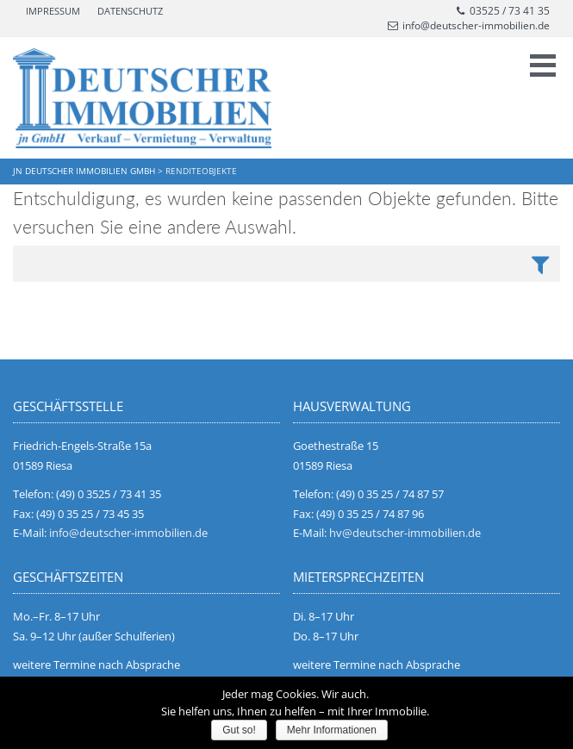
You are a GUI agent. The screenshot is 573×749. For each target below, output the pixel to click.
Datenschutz (130, 10)
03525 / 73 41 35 (502, 10)
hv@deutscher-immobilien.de (405, 532)
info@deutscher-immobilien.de (469, 25)
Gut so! (239, 730)
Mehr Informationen (332, 730)
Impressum (53, 10)
